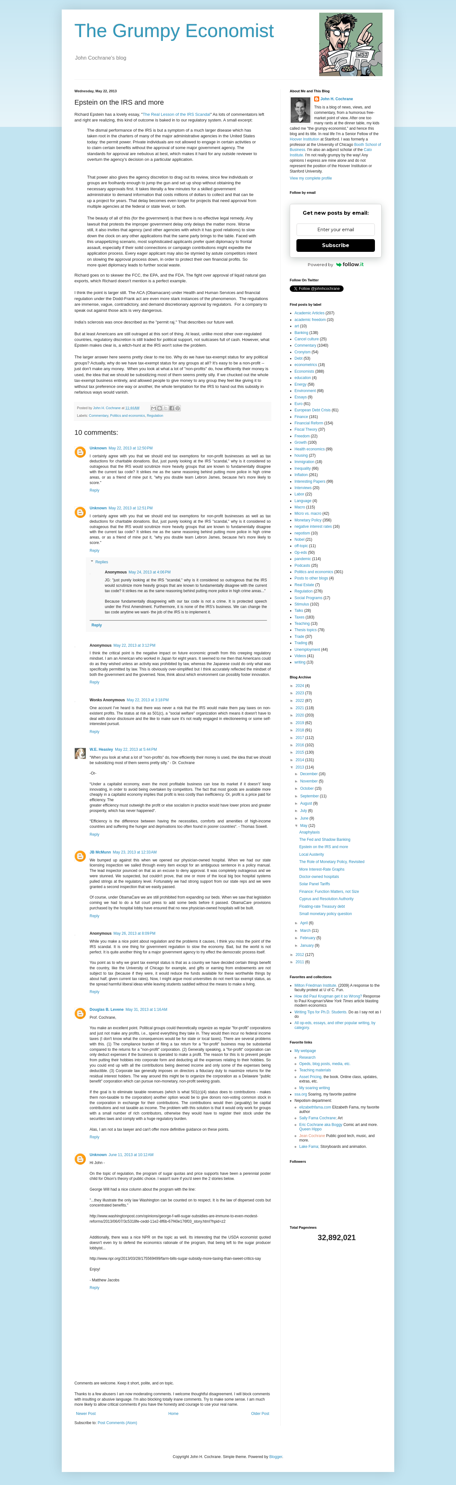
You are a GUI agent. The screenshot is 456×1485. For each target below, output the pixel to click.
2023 (300, 693)
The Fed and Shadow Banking (324, 839)
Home (173, 1413)
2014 (300, 760)
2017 (300, 738)
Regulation (155, 415)
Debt (298, 358)
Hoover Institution (304, 139)
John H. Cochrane (336, 99)
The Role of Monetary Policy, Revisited (331, 862)
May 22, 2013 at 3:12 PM (134, 645)
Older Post (260, 1413)
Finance (301, 417)
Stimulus (301, 604)
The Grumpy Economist (174, 30)
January (307, 945)
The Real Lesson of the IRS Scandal (176, 114)
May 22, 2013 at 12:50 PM (131, 448)
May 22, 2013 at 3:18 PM (147, 700)
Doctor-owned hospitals (319, 876)
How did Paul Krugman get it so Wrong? (328, 996)
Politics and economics (127, 415)
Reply (94, 490)
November (309, 781)
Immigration (304, 462)
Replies (101, 562)
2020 (300, 715)
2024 (300, 686)
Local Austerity (311, 854)
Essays (300, 397)
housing (301, 455)
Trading (300, 643)
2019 (300, 723)
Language (302, 501)
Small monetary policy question (325, 914)
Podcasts (302, 565)
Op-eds (300, 552)
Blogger (275, 1457)
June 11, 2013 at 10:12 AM (131, 1155)
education (302, 378)
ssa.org (300, 1094)
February (308, 938)
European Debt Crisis (312, 410)
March (306, 930)
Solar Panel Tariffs (314, 884)
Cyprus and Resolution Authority (326, 899)
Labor (299, 494)
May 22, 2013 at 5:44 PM (136, 749)
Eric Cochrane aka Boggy (320, 1124)
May (304, 825)
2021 (300, 708)
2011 (300, 962)
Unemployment (307, 649)
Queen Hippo (310, 1129)
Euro (298, 404)
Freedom (302, 436)
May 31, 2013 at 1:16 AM (146, 1009)
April (304, 923)
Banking (301, 332)
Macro (299, 507)
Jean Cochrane (312, 1136)
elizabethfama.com (315, 1107)
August (306, 803)
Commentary (98, 415)
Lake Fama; (309, 1146)
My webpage (305, 1051)
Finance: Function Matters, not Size (329, 891)
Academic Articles (309, 313)
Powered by (336, 264)
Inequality (302, 468)
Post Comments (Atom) (117, 1423)
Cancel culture (306, 339)
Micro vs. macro (307, 513)
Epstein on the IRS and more (323, 847)
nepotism (302, 533)
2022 (300, 700)
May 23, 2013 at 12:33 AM (134, 852)
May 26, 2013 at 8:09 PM (134, 933)
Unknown (98, 448)
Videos (300, 656)
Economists (304, 371)
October (307, 788)
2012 (300, 954)
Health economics (309, 449)
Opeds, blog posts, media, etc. (325, 1064)
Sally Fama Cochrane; (318, 1118)
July (304, 810)
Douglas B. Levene (107, 1009)
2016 (300, 745)
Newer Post (86, 1413)
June (304, 818)
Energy (300, 384)
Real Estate (304, 585)
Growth (300, 442)
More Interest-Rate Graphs (322, 869)
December (309, 774)
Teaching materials (315, 1070)
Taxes (299, 617)
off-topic (301, 546)
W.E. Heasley (101, 749)
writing (300, 662)
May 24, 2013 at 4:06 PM (149, 572)
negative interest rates (313, 526)
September (310, 796)
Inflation (301, 475)
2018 (300, 730)
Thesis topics (305, 630)
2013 (300, 767)
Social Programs (308, 598)
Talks (298, 610)
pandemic (302, 559)
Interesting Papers (309, 481)
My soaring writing (314, 1088)
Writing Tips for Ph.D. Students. (320, 1012)
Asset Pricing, (310, 1077)
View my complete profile (311, 178)
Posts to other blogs (311, 578)
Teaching (302, 623)
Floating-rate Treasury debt (322, 906)
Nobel (299, 539)
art (296, 326)
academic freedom (310, 319)
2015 (300, 752)
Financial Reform (308, 423)
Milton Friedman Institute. (315, 985)
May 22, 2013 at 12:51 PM (131, 508)
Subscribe (335, 245)
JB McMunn (100, 852)
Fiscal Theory (305, 429)
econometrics (305, 365)
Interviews (303, 488)
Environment (305, 391)
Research (307, 1057)
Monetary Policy (307, 520)
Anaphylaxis (309, 832)
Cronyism (302, 352)
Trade (299, 636)
